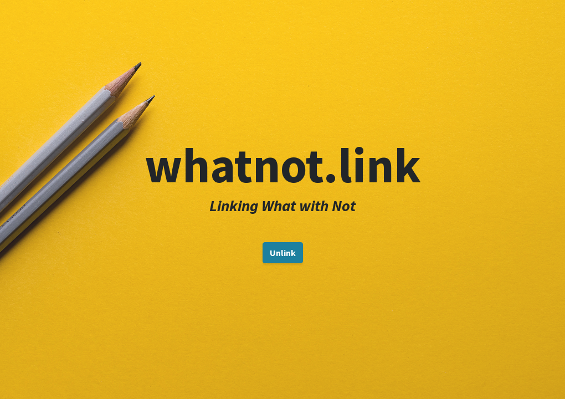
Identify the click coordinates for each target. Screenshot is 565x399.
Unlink (283, 252)
